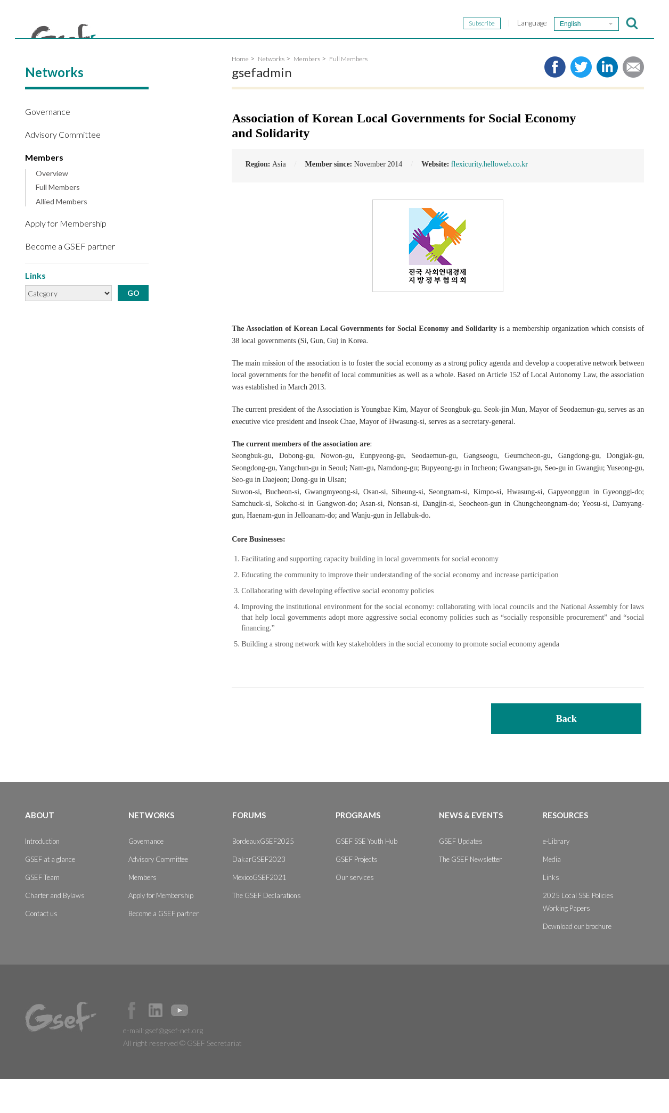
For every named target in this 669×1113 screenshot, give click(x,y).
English (570, 24)
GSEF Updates (461, 875)
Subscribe (482, 23)
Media (552, 893)
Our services (355, 911)
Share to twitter (581, 101)
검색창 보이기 (632, 23)
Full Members (58, 221)
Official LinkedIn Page (155, 1044)
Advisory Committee (63, 168)
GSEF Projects (357, 893)
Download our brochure (577, 960)
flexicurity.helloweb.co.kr (489, 198)
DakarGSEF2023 (258, 893)
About (190, 49)
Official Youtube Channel (179, 1044)
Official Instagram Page (203, 1044)
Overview (52, 207)
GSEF (63, 38)
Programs (426, 49)
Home (240, 93)
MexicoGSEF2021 (259, 911)
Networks (268, 49)
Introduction (42, 875)
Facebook (131, 1044)
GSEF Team (42, 911)
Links (551, 911)
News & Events (521, 49)
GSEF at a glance (50, 893)
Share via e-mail (633, 101)
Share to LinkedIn (607, 101)
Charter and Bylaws (55, 929)
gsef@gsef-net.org (174, 1064)
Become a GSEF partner (70, 280)
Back (566, 752)
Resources (615, 49)
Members (44, 191)
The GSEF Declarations (266, 929)
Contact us (41, 947)
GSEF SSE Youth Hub (366, 875)
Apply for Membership (66, 257)
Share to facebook (555, 101)
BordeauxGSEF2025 (263, 875)
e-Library (556, 875)
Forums (347, 49)
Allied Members (61, 235)
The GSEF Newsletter (470, 893)
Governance (47, 145)
